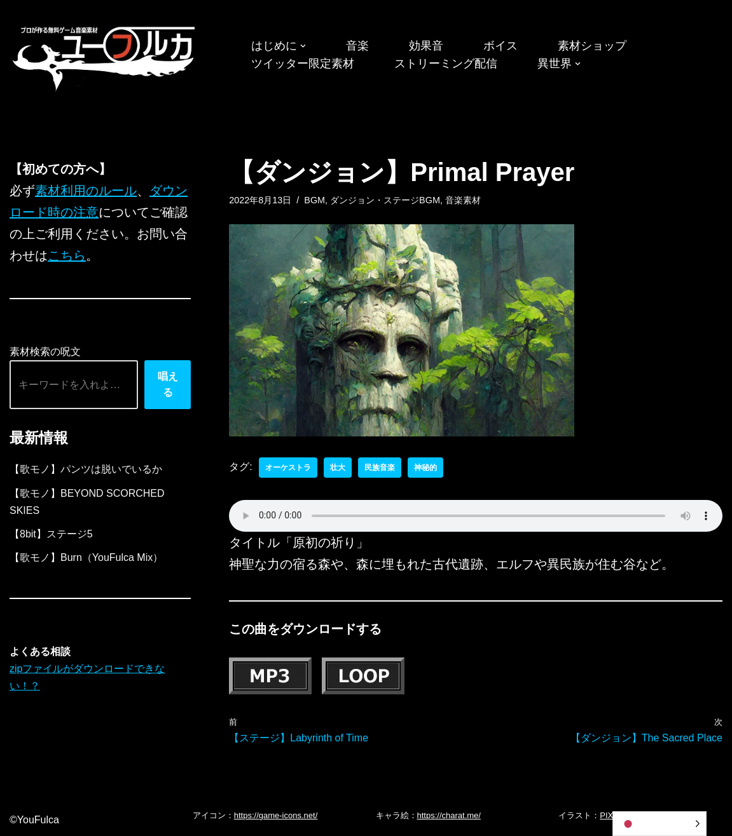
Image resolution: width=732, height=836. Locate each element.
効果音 (426, 45)
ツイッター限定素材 (302, 63)
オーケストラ (288, 467)
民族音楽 (379, 467)
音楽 (357, 45)
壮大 (337, 467)
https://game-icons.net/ (276, 815)
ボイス (500, 45)
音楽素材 (463, 200)
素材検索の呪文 (45, 351)
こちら (67, 255)
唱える (168, 384)
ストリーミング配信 (445, 63)
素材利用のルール (86, 191)
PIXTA (611, 815)
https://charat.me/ (449, 815)
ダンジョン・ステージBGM (385, 200)
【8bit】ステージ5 (51, 534)
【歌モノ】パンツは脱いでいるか (86, 469)
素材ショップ (592, 45)
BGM (314, 200)
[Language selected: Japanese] (659, 823)
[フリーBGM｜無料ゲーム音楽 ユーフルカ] (105, 56)
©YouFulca (34, 819)
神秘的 (425, 467)
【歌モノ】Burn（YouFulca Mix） (86, 557)
